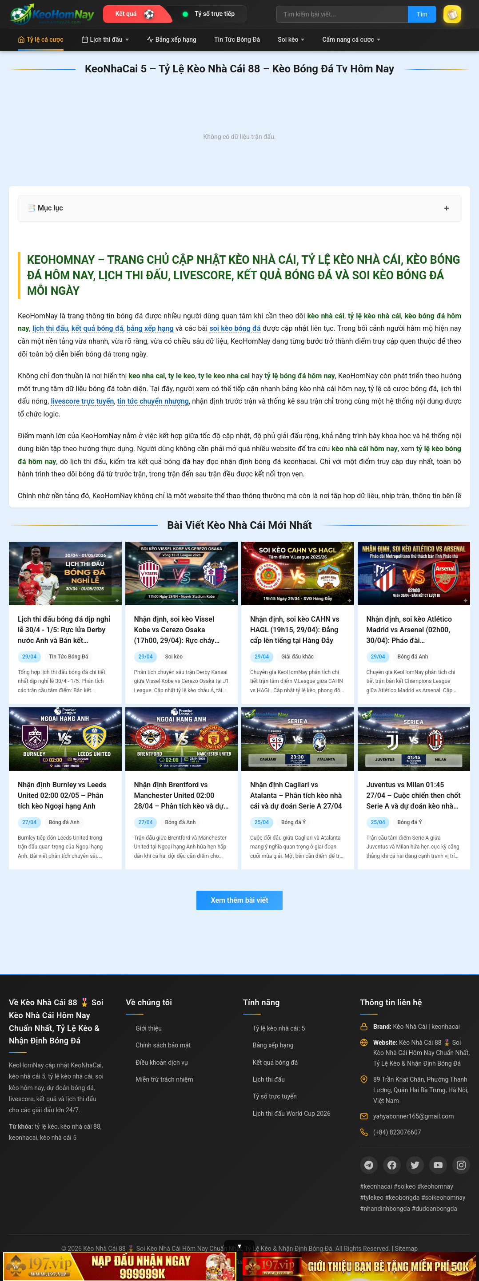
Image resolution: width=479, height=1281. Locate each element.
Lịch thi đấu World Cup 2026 (292, 1113)
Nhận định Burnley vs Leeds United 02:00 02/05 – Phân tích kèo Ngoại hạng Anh (62, 795)
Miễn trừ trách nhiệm (164, 1079)
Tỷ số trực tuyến (275, 1096)
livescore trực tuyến (82, 401)
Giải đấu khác (297, 657)
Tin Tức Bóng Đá (237, 39)
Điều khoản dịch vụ (162, 1062)
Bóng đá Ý (293, 822)
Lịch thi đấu (105, 39)
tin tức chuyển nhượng (153, 401)
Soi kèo (291, 39)
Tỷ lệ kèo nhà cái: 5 (279, 1028)
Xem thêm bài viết (239, 900)
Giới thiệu (149, 1028)
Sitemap (406, 1248)
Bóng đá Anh (412, 657)
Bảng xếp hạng (171, 39)
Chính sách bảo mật (163, 1045)
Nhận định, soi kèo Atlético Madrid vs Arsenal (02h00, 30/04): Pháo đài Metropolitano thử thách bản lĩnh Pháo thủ (412, 640)
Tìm (422, 14)
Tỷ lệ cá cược (41, 39)
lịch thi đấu (50, 328)
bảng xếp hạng (150, 328)
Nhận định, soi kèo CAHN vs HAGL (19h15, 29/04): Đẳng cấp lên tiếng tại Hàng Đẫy (294, 630)
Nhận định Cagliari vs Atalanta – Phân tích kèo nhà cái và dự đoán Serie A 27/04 (296, 795)
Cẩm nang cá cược (351, 39)
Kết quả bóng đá (275, 1062)
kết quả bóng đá (98, 328)
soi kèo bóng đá (234, 328)
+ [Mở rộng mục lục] (446, 208)
